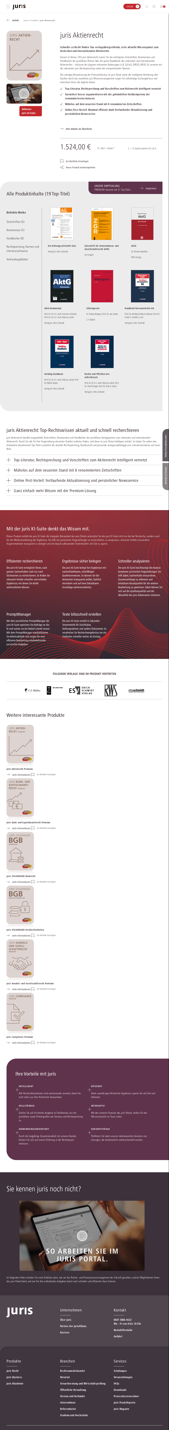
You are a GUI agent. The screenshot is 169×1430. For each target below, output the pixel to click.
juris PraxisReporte (125, 1402)
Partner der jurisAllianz (73, 1326)
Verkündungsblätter (17, 259)
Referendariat (68, 1408)
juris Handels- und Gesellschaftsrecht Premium (30, 983)
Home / (27, 20)
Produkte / (35, 20)
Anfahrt (118, 1336)
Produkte (14, 1361)
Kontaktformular (123, 1330)
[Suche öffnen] (147, 6)
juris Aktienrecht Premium (20, 769)
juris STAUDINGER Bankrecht (21, 876)
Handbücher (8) (15, 238)
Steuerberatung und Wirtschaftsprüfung (83, 1383)
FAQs (116, 1383)
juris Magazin (121, 1408)
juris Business (14, 1377)
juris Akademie (15, 1383)
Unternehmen (67, 1402)
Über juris (65, 1319)
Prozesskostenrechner (126, 1396)
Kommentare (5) (15, 230)
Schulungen (120, 1370)
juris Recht (13, 1370)
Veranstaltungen (123, 1377)
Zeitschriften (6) (15, 222)
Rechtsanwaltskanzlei (72, 1370)
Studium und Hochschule (74, 1415)
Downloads (120, 1389)
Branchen (67, 1361)
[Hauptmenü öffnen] (8, 6)
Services (120, 1361)
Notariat (65, 1377)
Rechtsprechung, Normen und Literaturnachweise (23, 249)
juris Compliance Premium (20, 1037)
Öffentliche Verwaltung (73, 1389)
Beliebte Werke (16, 212)
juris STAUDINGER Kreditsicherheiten (25, 929)
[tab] (84, 460)
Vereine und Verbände (72, 1396)
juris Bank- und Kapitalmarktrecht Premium (28, 822)
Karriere (64, 1332)
